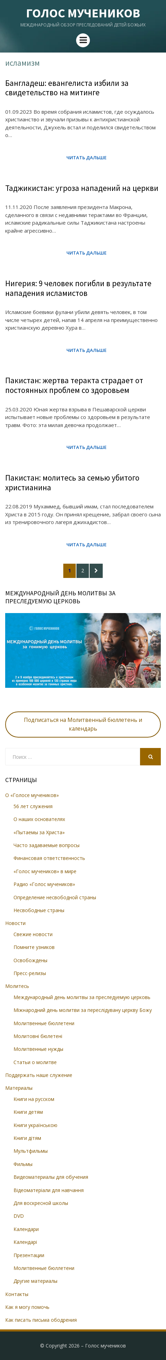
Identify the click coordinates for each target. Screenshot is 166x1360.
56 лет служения (33, 806)
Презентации (28, 1255)
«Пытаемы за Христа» (39, 832)
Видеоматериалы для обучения (50, 1177)
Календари (26, 1229)
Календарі (25, 1242)
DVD (18, 1216)
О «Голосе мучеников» (32, 795)
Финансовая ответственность (49, 858)
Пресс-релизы (29, 973)
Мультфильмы (30, 1151)
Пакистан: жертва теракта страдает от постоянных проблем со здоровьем (74, 385)
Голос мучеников (83, 13)
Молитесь (17, 986)
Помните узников (34, 947)
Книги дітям (27, 1138)
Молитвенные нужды (38, 1049)
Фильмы (23, 1164)
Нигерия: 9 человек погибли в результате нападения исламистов (78, 288)
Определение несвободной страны (54, 897)
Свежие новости (33, 934)
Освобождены (30, 960)
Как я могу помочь (27, 1307)
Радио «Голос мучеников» (44, 884)
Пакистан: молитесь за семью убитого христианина (72, 482)
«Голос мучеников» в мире (44, 871)
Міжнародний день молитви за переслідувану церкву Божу (82, 1010)
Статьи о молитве (35, 1062)
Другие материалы (35, 1281)
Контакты (16, 1294)
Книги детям (28, 1112)
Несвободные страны (38, 910)
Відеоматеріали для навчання (48, 1190)
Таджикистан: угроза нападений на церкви (81, 188)
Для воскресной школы (40, 1203)
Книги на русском (33, 1099)
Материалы (19, 1088)
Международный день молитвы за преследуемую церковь (81, 997)
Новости (15, 923)
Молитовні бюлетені (37, 1036)
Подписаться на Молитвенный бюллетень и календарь (83, 724)
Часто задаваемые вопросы (46, 845)
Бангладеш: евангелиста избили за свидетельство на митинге (67, 88)
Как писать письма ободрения (41, 1320)
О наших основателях (39, 819)
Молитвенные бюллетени (43, 1023)
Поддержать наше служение (38, 1075)
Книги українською (35, 1125)
